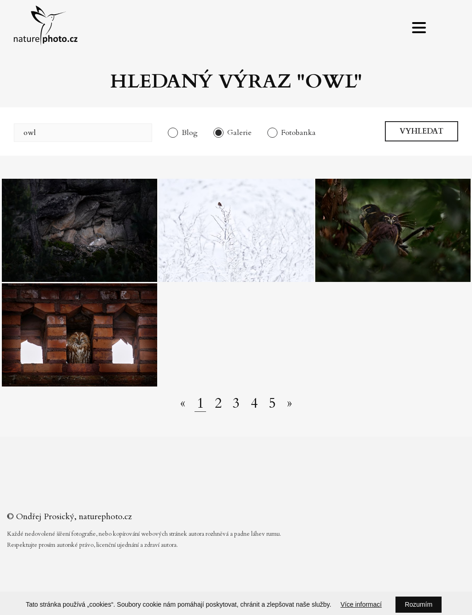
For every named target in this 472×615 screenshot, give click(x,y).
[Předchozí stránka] (183, 403)
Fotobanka (298, 133)
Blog (190, 133)
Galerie (239, 133)
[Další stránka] (289, 403)
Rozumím (418, 604)
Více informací (361, 604)
